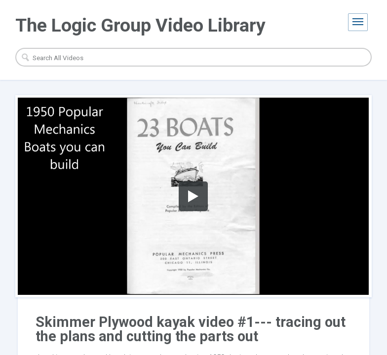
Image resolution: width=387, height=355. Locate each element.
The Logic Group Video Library (140, 25)
